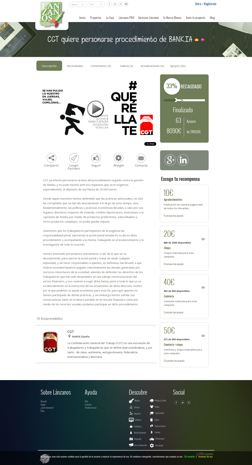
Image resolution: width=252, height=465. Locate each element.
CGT (70, 331)
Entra (198, 4)
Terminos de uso (205, 456)
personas (169, 215)
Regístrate (210, 4)
